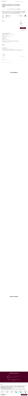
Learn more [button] (3, 394)
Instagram (12, 379)
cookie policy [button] (10, 387)
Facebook (9, 379)
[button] (27, 384)
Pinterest (16, 379)
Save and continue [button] (24, 394)
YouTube (19, 379)
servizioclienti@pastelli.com (19, 50)
